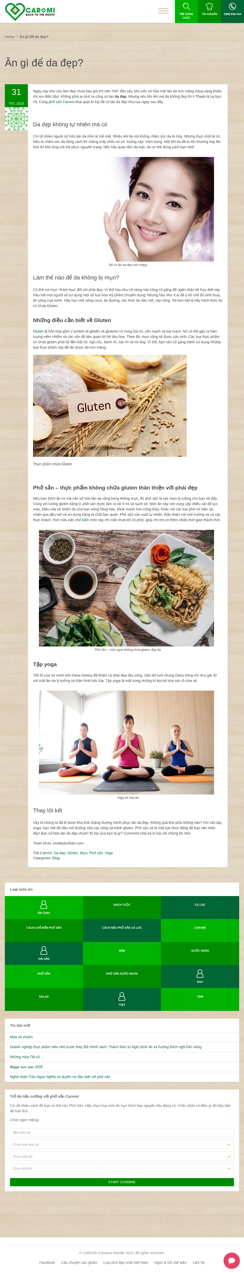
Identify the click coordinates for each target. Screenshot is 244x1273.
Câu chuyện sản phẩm (79, 1262)
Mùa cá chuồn (21, 1037)
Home (9, 37)
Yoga (109, 853)
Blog (56, 858)
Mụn (83, 853)
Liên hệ (199, 1262)
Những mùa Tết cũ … (27, 1057)
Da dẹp (59, 853)
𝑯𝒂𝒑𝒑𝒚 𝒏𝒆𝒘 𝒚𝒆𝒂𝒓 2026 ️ (27, 1067)
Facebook (47, 1262)
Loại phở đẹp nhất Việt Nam (125, 1262)
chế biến (82, 520)
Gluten (39, 331)
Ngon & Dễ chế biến (170, 1262)
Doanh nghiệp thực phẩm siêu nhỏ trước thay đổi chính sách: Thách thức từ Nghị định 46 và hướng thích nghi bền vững (105, 1047)
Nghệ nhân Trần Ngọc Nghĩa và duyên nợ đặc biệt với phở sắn (60, 1077)
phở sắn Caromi (61, 102)
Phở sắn (96, 853)
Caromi (46, 853)
